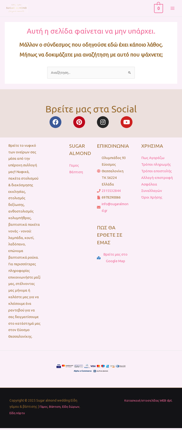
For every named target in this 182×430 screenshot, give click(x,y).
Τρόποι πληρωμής (156, 167)
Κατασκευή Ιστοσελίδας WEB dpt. (147, 403)
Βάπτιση (76, 174)
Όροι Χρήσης (151, 200)
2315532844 (111, 193)
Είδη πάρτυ (18, 415)
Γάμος (44, 409)
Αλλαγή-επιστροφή (157, 180)
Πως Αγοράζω (152, 160)
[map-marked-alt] (113, 260)
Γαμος (74, 168)
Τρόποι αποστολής (156, 173)
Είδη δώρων (73, 409)
